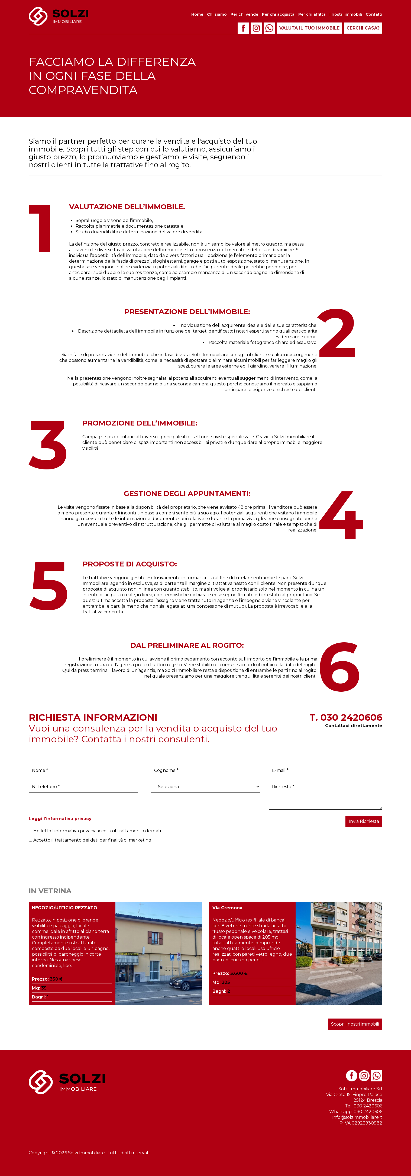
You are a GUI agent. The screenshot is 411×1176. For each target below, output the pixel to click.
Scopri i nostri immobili (355, 1024)
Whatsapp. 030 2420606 (355, 1111)
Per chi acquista (278, 14)
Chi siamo (217, 14)
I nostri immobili (345, 14)
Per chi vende (244, 14)
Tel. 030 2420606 (363, 1106)
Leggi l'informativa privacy (60, 818)
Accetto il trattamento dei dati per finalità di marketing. (90, 840)
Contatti (374, 14)
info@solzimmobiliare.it (357, 1117)
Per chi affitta (312, 14)
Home (197, 14)
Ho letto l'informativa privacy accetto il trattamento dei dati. (95, 830)
